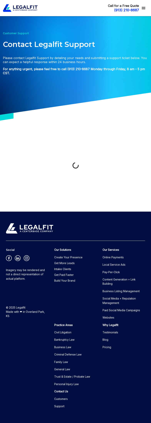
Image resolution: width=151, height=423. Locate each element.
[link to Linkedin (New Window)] (18, 258)
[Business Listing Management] (124, 291)
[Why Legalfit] (124, 325)
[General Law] (75, 369)
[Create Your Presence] (75, 257)
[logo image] (29, 228)
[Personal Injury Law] (75, 384)
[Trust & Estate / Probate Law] (75, 377)
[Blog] (124, 340)
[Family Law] (75, 362)
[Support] (75, 406)
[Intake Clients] (75, 269)
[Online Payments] (124, 257)
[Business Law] (75, 347)
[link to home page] (20, 8)
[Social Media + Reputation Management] (124, 300)
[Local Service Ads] (124, 265)
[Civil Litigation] (75, 332)
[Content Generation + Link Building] (124, 281)
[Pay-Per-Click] (124, 272)
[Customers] (75, 399)
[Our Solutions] (75, 250)
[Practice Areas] (75, 325)
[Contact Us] (75, 391)
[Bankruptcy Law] (75, 340)
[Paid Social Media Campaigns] (124, 310)
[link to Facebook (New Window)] (9, 258)
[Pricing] (124, 347)
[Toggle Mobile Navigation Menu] (143, 8)
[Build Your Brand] (75, 281)
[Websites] (124, 317)
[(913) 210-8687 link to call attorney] (124, 10)
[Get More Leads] (75, 263)
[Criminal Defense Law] (75, 354)
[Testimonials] (124, 332)
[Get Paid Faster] (75, 275)
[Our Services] (124, 250)
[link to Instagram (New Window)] (26, 258)
